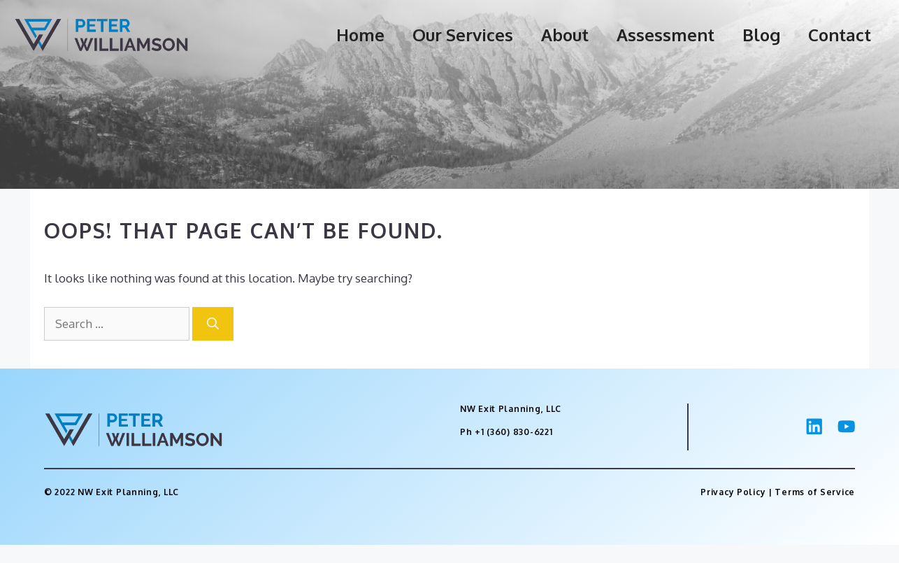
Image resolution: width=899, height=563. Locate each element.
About (565, 34)
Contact (839, 34)
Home (360, 34)
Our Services (462, 34)
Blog (761, 34)
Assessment (665, 34)
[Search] (212, 324)
